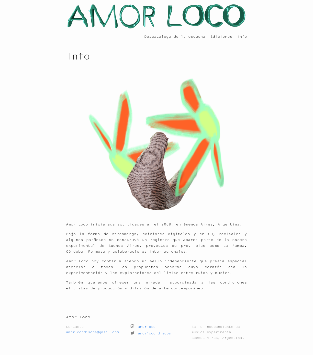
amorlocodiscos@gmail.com (92, 332)
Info (242, 36)
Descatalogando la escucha (174, 36)
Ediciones (221, 36)
